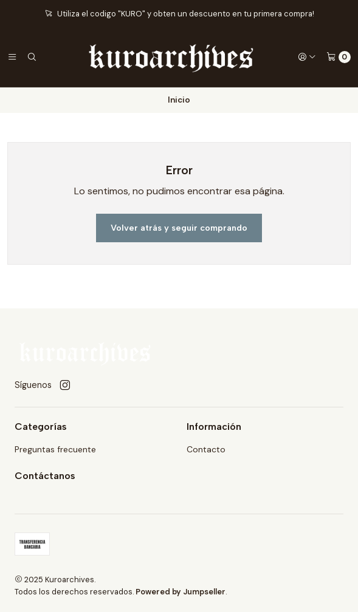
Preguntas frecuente (55, 449)
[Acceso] (307, 57)
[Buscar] (31, 57)
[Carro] (338, 57)
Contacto (206, 449)
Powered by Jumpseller (180, 591)
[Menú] (12, 57)
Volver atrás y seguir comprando (179, 227)
